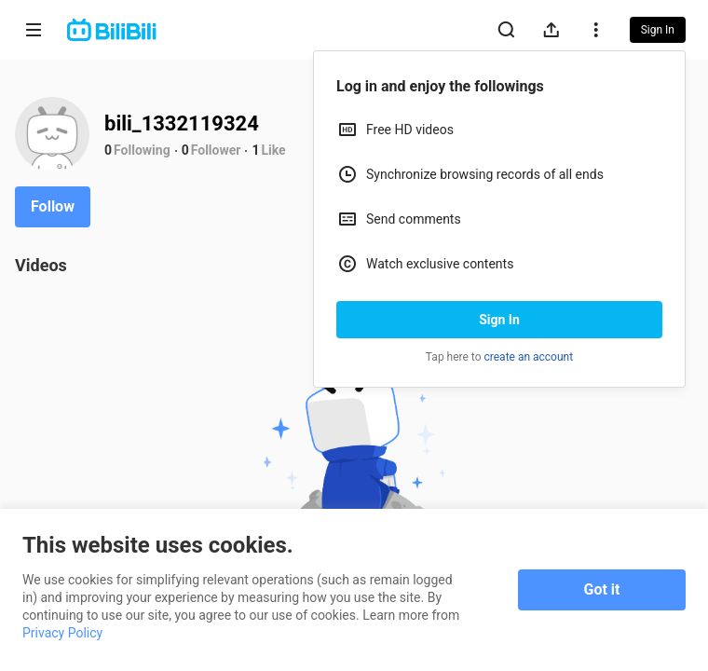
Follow (53, 206)
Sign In (499, 319)
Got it (602, 589)
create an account (529, 356)
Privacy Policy (62, 632)
